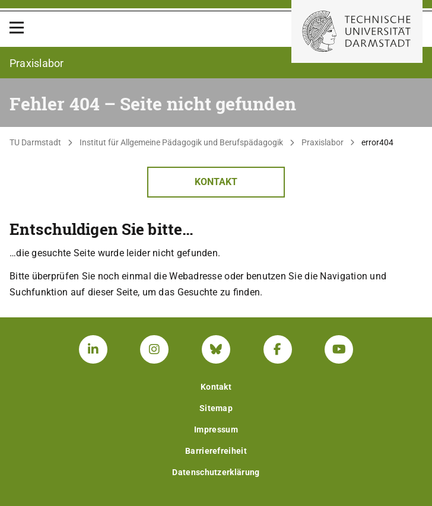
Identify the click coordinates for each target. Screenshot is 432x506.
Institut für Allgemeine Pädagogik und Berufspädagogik (181, 142)
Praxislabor (322, 142)
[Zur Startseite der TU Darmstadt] (357, 31)
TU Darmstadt (35, 142)
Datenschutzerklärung (215, 472)
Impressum (216, 429)
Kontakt (216, 181)
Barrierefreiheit (216, 451)
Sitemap (216, 408)
